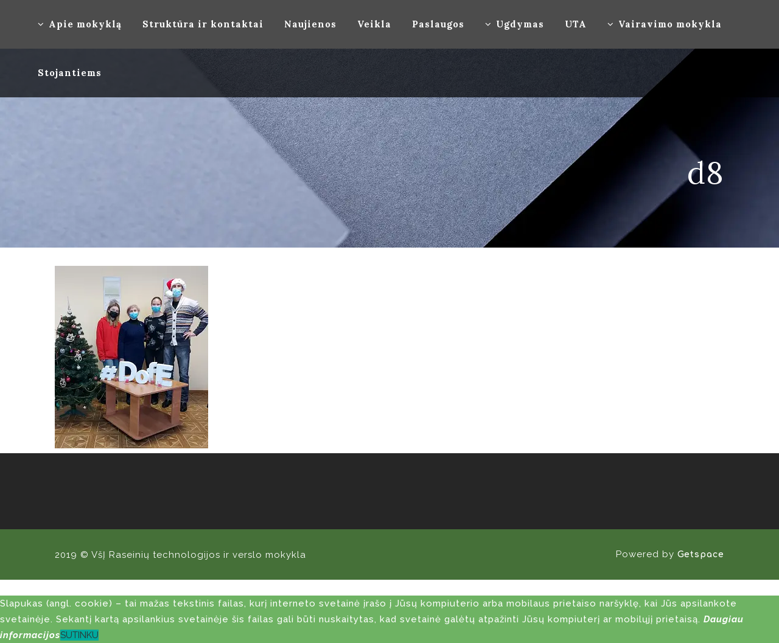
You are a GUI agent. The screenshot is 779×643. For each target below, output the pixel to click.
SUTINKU (79, 635)
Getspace (700, 554)
